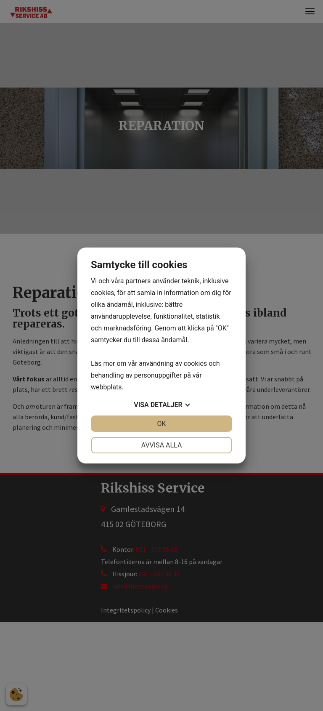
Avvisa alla (161, 445)
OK (161, 424)
